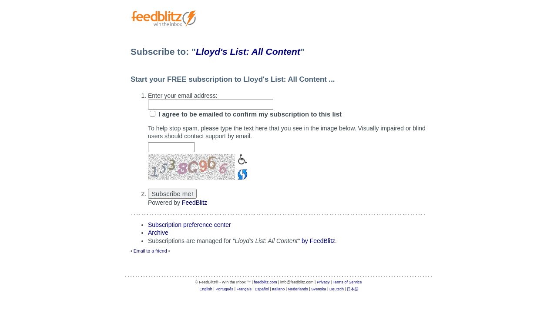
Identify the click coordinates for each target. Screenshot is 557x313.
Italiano (278, 289)
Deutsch (336, 289)
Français (244, 289)
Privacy (323, 282)
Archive (158, 232)
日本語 (353, 289)
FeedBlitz (194, 202)
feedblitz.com (265, 282)
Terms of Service (347, 282)
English (205, 289)
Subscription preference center (189, 224)
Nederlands (298, 289)
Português (224, 289)
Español (262, 289)
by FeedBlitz (318, 240)
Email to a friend (150, 250)
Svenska (318, 289)
